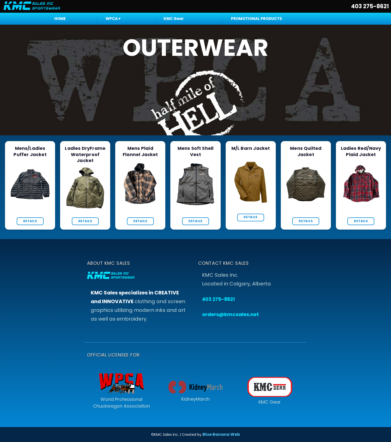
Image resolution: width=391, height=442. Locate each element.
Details (30, 221)
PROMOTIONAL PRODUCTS (256, 18)
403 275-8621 (370, 6)
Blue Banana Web (221, 434)
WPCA (112, 18)
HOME (60, 18)
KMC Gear (174, 18)
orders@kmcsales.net (230, 314)
